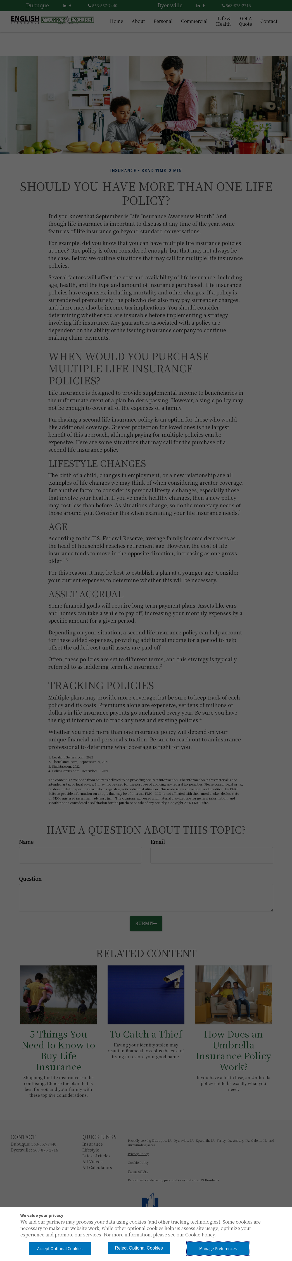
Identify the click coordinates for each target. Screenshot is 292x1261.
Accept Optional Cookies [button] (59, 1249)
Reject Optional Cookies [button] (139, 1248)
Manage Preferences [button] (218, 1249)
